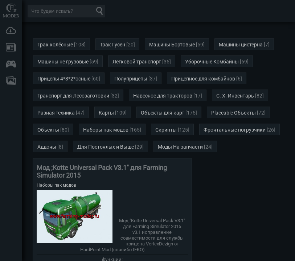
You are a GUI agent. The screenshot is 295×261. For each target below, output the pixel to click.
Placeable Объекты (233, 113)
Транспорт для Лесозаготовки (73, 96)
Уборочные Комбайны (212, 62)
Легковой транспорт (136, 62)
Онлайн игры (11, 64)
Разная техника (56, 113)
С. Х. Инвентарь (235, 96)
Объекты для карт (162, 113)
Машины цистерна (241, 44)
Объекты (48, 130)
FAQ (11, 80)
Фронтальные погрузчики (235, 130)
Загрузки (11, 30)
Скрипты (166, 130)
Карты (106, 113)
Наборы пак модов (105, 130)
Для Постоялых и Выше (105, 147)
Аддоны (46, 147)
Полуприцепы (130, 79)
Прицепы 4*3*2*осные (63, 79)
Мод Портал (11, 10)
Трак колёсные (55, 44)
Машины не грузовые (63, 62)
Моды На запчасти (180, 147)
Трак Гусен (112, 44)
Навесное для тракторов (162, 96)
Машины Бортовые (172, 44)
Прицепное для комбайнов (203, 79)
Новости (11, 47)
